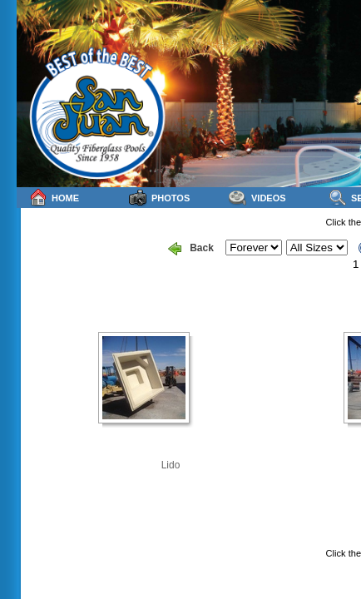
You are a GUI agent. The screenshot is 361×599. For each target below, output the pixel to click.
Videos (257, 197)
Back (191, 248)
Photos (159, 197)
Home (54, 197)
